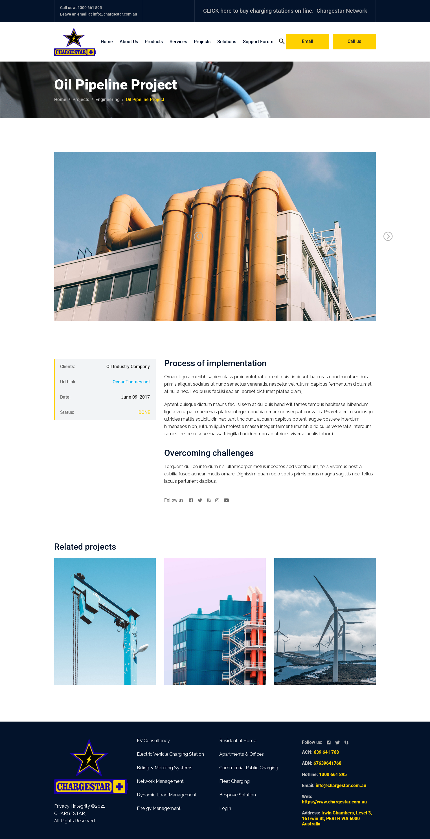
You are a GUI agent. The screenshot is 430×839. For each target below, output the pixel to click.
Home (107, 41)
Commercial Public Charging (248, 767)
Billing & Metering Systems (164, 767)
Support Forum (258, 41)
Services (178, 41)
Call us (354, 41)
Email (307, 41)
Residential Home (237, 740)
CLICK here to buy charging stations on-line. (258, 10)
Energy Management (159, 808)
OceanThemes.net (131, 381)
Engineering (107, 99)
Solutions (226, 41)
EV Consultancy (153, 740)
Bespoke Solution (237, 795)
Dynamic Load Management (167, 795)
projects (81, 99)
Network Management (160, 781)
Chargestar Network (342, 10)
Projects (202, 41)
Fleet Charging (234, 781)
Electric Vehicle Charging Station (170, 754)
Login (225, 808)
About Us (129, 41)
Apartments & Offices (241, 754)
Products (154, 41)
